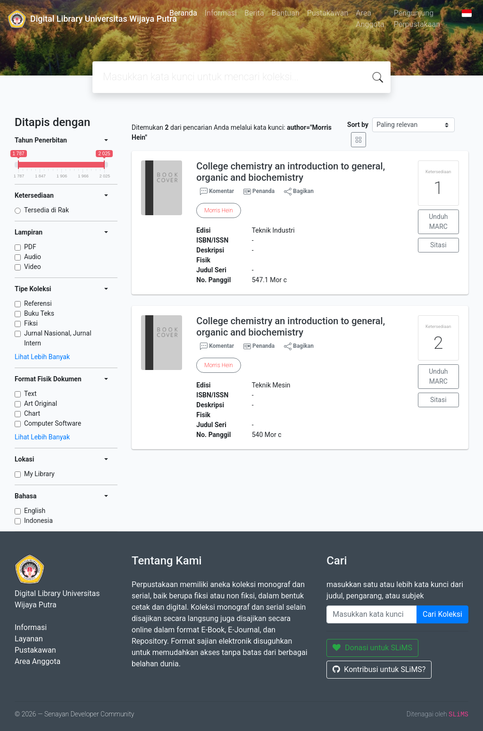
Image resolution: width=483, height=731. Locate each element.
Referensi (38, 303)
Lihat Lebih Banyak (42, 357)
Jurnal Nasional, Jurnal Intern (58, 338)
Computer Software (52, 423)
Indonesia (38, 520)
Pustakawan (327, 12)
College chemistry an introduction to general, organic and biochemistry (290, 171)
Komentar (217, 191)
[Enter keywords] (371, 614)
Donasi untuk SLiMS (372, 647)
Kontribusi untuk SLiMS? (379, 669)
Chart (32, 413)
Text (30, 393)
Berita (254, 12)
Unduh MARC (438, 221)
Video (32, 266)
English (34, 510)
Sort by (357, 124)
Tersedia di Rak (46, 210)
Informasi (221, 12)
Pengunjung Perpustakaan (417, 18)
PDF (30, 247)
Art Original (40, 403)
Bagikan (299, 191)
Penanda (263, 191)
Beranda (183, 12)
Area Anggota (370, 18)
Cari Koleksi (442, 614)
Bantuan (286, 12)
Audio (32, 256)
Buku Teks (39, 313)
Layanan (29, 638)
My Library (39, 474)
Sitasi (438, 245)
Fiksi (31, 323)
